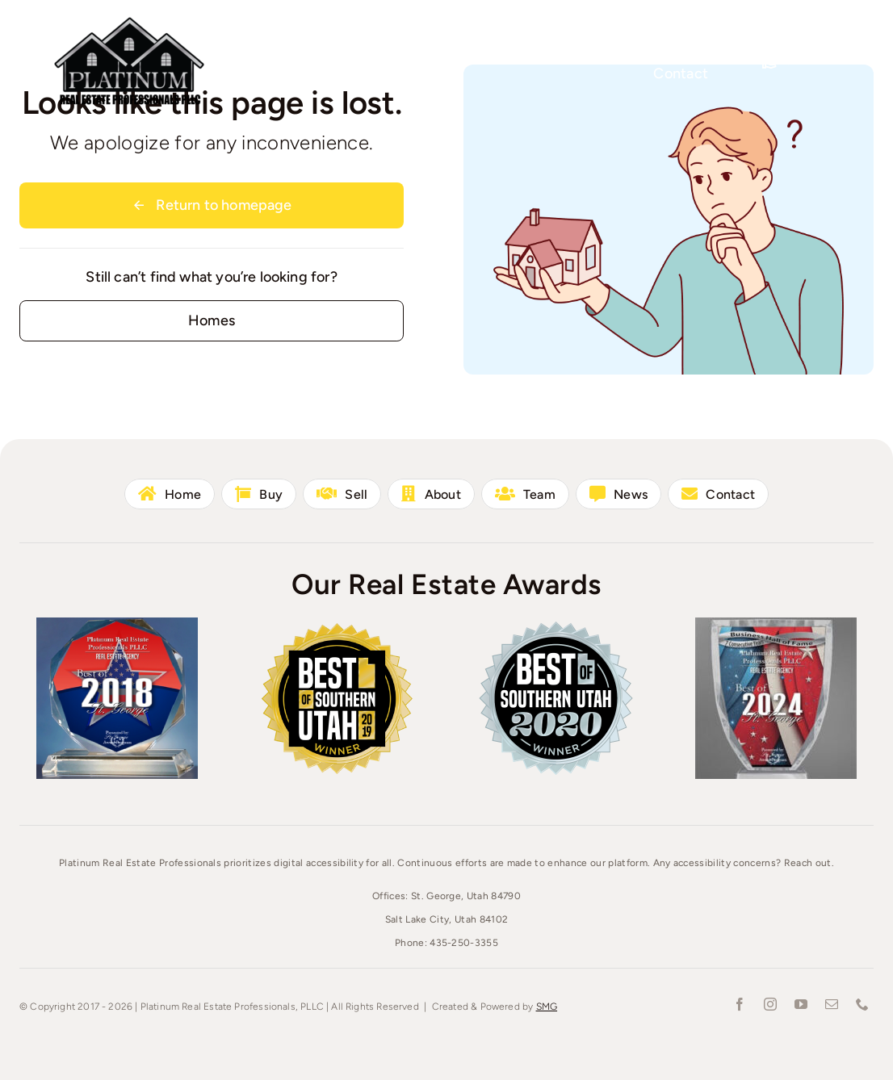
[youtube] (801, 1004)
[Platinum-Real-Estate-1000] (129, 20)
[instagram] (770, 1004)
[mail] (831, 1004)
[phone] (862, 1004)
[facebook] (739, 1004)
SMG (547, 1006)
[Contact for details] (211, 320)
